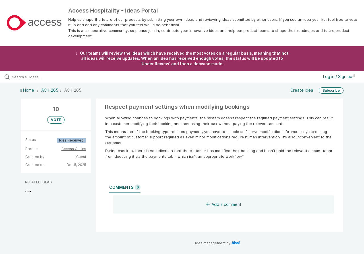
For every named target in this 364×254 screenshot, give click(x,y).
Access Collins (73, 149)
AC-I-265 (49, 90)
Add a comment (223, 204)
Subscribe (331, 90)
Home (27, 90)
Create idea (301, 89)
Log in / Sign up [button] (339, 76)
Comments (124, 187)
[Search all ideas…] (43, 76)
